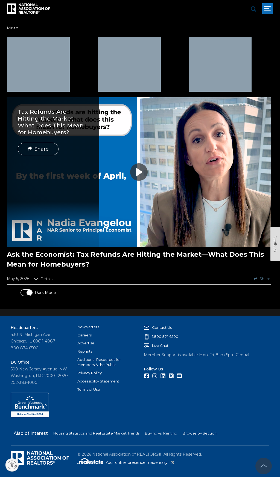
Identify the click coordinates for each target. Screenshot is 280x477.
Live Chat (160, 345)
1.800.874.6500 (165, 336)
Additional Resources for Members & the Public (99, 362)
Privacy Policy (89, 373)
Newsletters (88, 327)
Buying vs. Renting (161, 433)
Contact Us (162, 327)
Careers (84, 335)
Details (43, 278)
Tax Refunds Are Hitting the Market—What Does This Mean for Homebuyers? (51, 122)
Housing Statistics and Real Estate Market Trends (96, 433)
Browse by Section (200, 433)
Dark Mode (45, 292)
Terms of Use (88, 389)
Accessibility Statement (98, 381)
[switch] (27, 292)
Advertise (85, 343)
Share (38, 149)
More (12, 27)
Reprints (84, 351)
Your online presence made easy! (140, 462)
